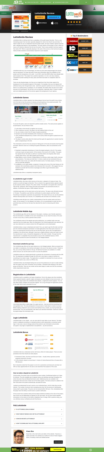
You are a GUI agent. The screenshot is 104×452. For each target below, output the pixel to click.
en (86, 2)
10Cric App (85, 48)
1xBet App (84, 62)
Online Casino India (45, 2)
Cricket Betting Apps (15, 31)
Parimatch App (85, 55)
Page (85, 69)
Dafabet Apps (84, 41)
